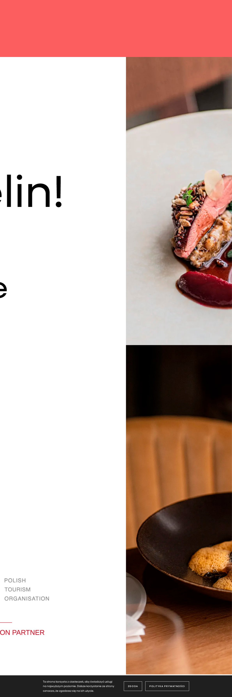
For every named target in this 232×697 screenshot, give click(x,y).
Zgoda (133, 686)
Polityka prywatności (167, 686)
